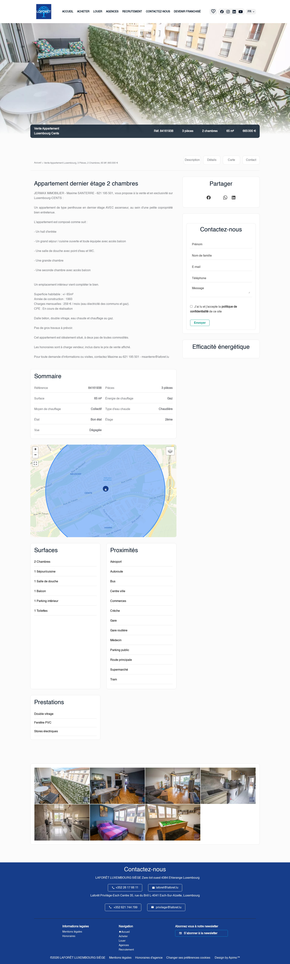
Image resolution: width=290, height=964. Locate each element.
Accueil (37, 163)
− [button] (35, 455)
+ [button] (35, 449)
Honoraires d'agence (149, 957)
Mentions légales (120, 957)
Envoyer (200, 322)
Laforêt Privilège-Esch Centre (109, 895)
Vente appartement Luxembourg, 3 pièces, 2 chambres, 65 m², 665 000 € (81, 163)
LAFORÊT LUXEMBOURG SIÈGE (118, 877)
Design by (227, 957)
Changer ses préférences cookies (188, 957)
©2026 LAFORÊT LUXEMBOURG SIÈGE (77, 957)
